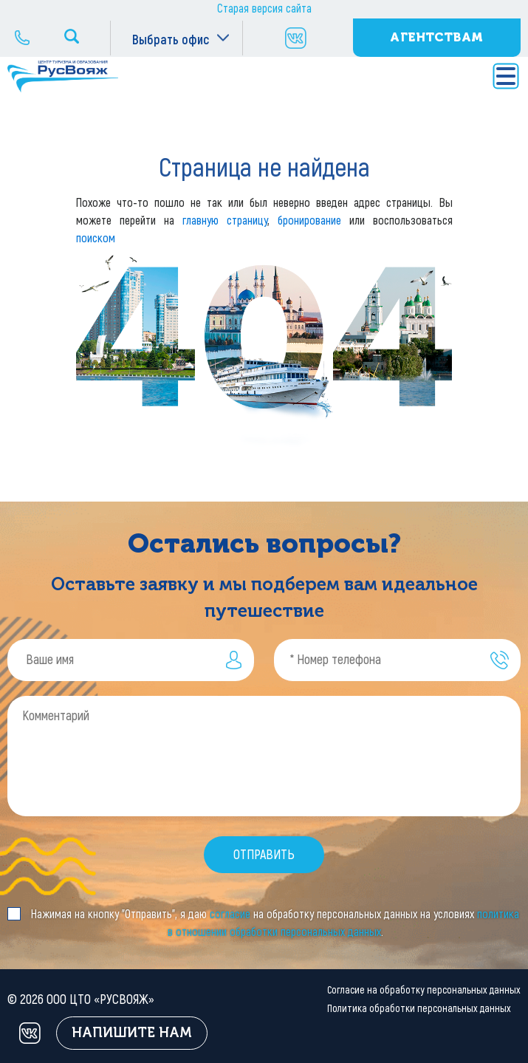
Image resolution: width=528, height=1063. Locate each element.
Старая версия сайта (264, 8)
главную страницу (224, 220)
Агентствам (437, 37)
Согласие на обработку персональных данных (424, 990)
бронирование (309, 220)
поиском (95, 238)
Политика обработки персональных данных (419, 1008)
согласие (230, 914)
